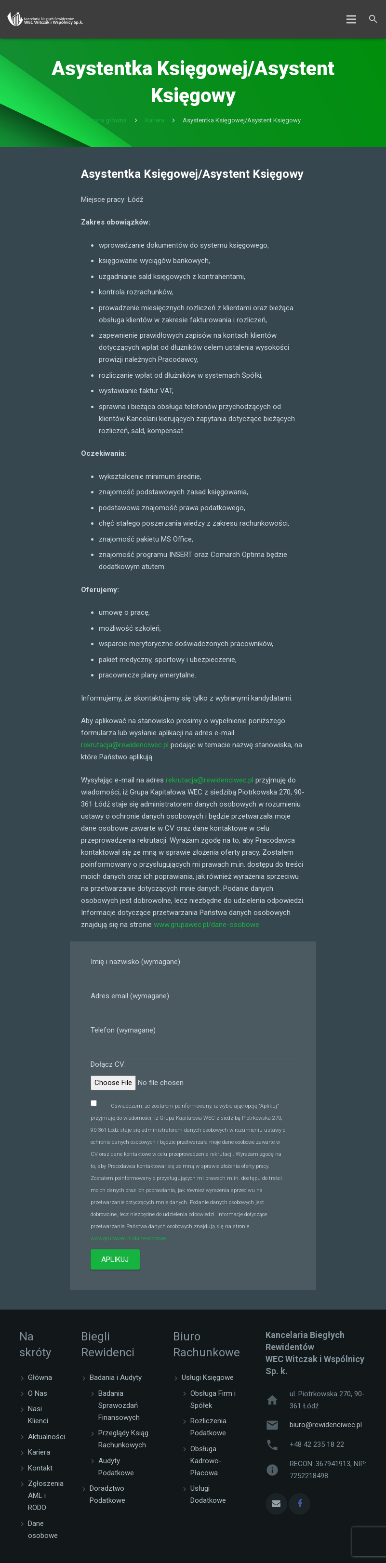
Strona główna (106, 122)
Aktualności (46, 1438)
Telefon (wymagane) (193, 1044)
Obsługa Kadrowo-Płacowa (206, 1462)
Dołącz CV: (193, 1080)
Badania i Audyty (116, 1380)
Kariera (154, 122)
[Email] (276, 1506)
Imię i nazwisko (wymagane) (193, 976)
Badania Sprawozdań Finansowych (119, 1407)
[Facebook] (299, 1506)
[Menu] (351, 19)
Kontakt (40, 1470)
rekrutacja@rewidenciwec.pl (125, 747)
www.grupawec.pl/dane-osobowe (206, 926)
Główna (40, 1380)
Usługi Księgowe (208, 1380)
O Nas (37, 1395)
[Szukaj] (373, 19)
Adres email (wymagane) (193, 1010)
